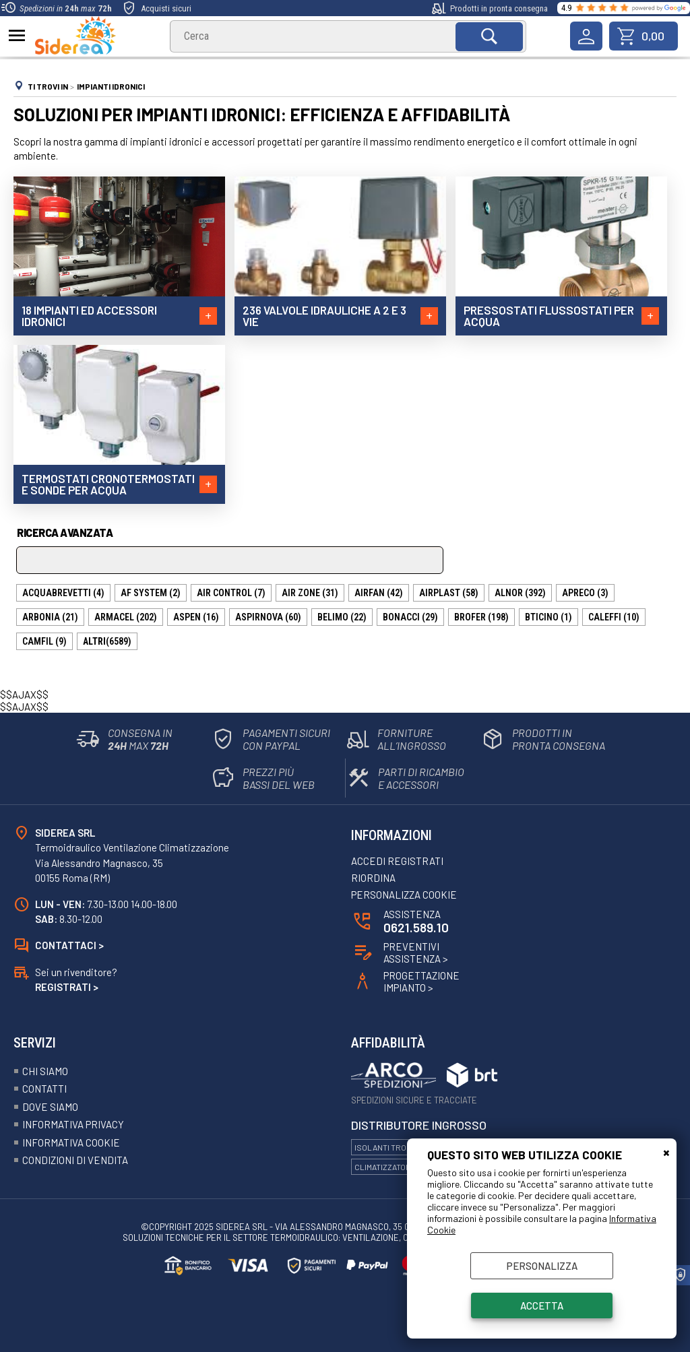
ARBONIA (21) (50, 617)
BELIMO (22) (342, 617)
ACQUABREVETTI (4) (63, 592)
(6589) (107, 641)
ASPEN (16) (196, 617)
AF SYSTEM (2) (151, 592)
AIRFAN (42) (378, 592)
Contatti (44, 1089)
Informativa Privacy (73, 1124)
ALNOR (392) (520, 592)
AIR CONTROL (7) (231, 592)
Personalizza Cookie (404, 895)
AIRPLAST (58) (448, 592)
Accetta (541, 1305)
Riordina (373, 878)
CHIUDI (666, 1152)
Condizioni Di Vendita (75, 1160)
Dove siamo (50, 1107)
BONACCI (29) (410, 617)
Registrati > (66, 987)
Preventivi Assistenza (415, 952)
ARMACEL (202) (125, 617)
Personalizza (542, 1266)
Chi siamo (45, 1071)
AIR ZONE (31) (310, 592)
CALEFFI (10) (613, 617)
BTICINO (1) (548, 617)
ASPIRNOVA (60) (268, 617)
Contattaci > (69, 945)
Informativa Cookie (71, 1142)
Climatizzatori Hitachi (398, 1166)
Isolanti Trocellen (395, 1147)
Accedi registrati (397, 861)
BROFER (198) (481, 617)
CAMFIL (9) (44, 641)
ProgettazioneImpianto (421, 981)
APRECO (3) (585, 592)
